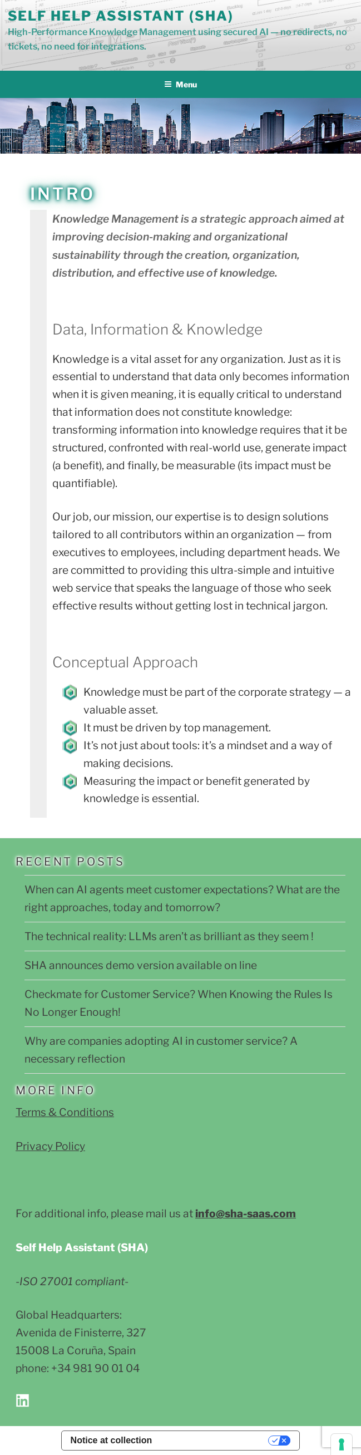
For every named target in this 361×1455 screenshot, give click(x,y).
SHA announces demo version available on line (140, 965)
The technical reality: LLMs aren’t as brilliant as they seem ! (169, 936)
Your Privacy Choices (215, 1440)
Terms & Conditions (65, 1112)
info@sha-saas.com (245, 1213)
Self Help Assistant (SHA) (121, 16)
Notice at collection (111, 1440)
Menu (180, 84)
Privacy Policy (50, 1146)
